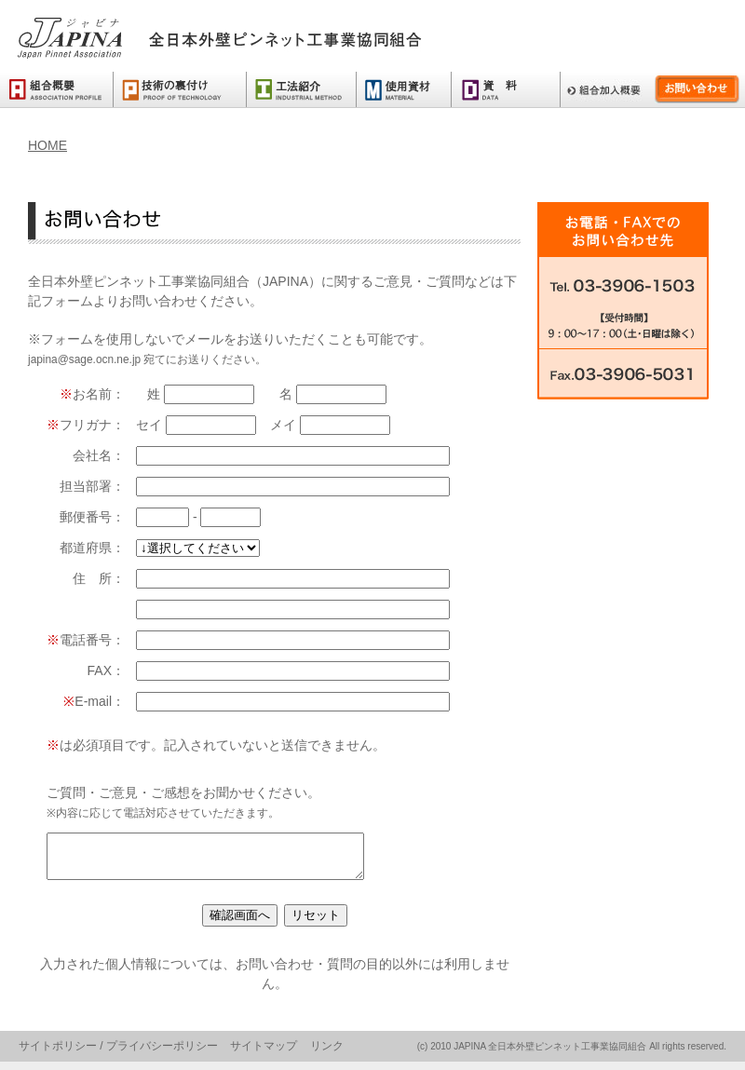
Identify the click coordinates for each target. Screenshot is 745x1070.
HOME (47, 145)
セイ (198, 424)
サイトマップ (263, 1054)
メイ (330, 424)
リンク (327, 1054)
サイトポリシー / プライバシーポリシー (118, 1054)
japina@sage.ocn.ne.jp (84, 359)
